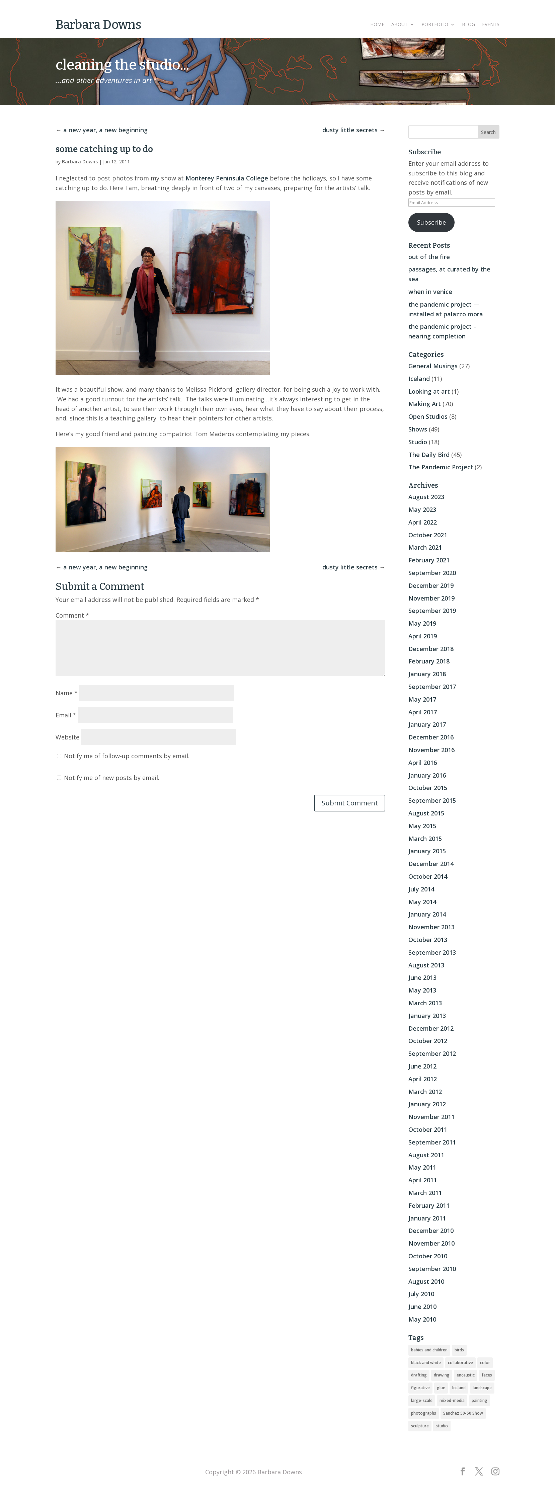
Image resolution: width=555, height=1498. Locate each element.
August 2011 (426, 1155)
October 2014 (427, 876)
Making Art (424, 404)
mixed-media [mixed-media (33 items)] (452, 1400)
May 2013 (422, 990)
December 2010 (431, 1231)
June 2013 (422, 977)
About (399, 24)
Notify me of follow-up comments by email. (126, 756)
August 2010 (426, 1281)
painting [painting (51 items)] (479, 1400)
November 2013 (431, 927)
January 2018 (427, 674)
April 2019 (422, 636)
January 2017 (427, 724)
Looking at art (429, 391)
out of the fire (429, 257)
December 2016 (431, 737)
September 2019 (432, 611)
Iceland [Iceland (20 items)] (459, 1388)
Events (490, 24)
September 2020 (432, 573)
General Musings (433, 366)
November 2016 (431, 750)
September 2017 (432, 687)
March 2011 (425, 1193)
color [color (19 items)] (485, 1362)
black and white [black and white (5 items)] (426, 1362)
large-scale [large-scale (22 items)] (421, 1400)
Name (67, 693)
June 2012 (422, 1066)
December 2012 (431, 1028)
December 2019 (431, 585)
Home (377, 24)
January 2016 (427, 775)
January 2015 (427, 851)
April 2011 (422, 1180)
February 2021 (429, 560)
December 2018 (431, 649)
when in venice (430, 292)
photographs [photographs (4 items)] (423, 1413)
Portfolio (434, 24)
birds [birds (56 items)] (459, 1350)
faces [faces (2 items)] (487, 1375)
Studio (417, 442)
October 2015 (427, 788)
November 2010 (431, 1243)
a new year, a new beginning (105, 130)
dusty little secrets (350, 130)
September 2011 (432, 1142)
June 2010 (422, 1307)
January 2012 (427, 1104)
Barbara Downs (80, 161)
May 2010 (422, 1319)
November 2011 (431, 1117)
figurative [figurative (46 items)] (420, 1388)
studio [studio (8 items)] (442, 1426)
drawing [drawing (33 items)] (442, 1375)
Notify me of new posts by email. (111, 778)
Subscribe (431, 222)
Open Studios (428, 416)
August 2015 (426, 813)
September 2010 (432, 1269)
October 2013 (427, 940)
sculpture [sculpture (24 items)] (420, 1426)
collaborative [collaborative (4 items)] (460, 1362)
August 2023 (426, 497)
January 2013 (427, 1016)
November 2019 (431, 598)
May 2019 (422, 623)
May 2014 (422, 902)
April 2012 (422, 1079)
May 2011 (422, 1167)
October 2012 (427, 1041)
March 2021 (425, 547)
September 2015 (432, 800)
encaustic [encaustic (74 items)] (466, 1375)
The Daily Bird (429, 455)
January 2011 (427, 1218)
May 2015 (422, 826)
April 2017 (422, 712)
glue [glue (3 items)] (441, 1388)
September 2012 (432, 1053)
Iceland (419, 379)
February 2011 (429, 1205)
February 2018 (429, 661)
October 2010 (427, 1256)
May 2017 (422, 699)
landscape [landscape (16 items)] (482, 1388)
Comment (72, 615)
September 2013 (432, 952)
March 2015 (425, 839)
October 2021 (427, 535)
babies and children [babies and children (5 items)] (429, 1350)
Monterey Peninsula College (226, 178)
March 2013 (425, 1003)
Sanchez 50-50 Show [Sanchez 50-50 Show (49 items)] (463, 1413)
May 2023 (422, 509)
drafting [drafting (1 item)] (419, 1375)
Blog (468, 24)
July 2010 (421, 1294)
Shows (417, 429)
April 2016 (422, 763)
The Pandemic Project (440, 467)
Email (66, 715)
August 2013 (426, 965)
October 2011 (427, 1129)
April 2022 (422, 522)
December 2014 (431, 864)
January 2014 (427, 914)
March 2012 (425, 1092)
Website (67, 737)
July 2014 (421, 889)
